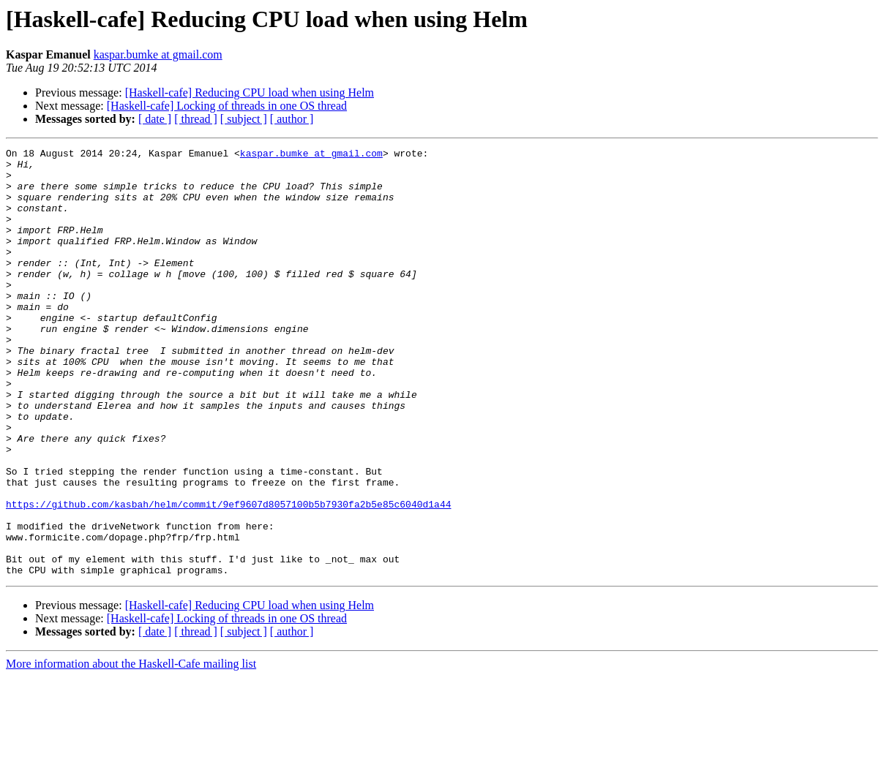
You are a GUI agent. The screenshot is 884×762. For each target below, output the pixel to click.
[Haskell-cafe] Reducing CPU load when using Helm (249, 92)
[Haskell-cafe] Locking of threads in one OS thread (227, 105)
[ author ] (292, 119)
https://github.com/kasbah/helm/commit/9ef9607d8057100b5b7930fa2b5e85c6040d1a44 (228, 576)
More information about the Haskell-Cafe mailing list (131, 749)
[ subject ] (243, 119)
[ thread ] (195, 119)
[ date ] (154, 119)
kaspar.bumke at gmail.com (158, 54)
